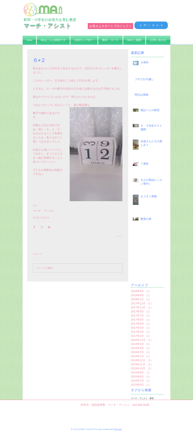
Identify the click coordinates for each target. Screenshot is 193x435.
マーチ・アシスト (44, 210)
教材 (152, 398)
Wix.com (118, 429)
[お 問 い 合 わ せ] (151, 25)
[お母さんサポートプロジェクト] (110, 26)
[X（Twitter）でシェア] (41, 227)
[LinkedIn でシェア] (49, 227)
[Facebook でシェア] (34, 227)
